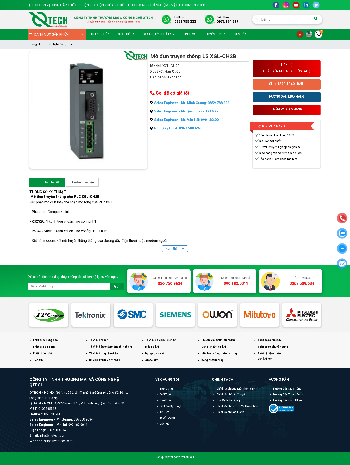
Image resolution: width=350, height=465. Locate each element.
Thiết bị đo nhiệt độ (270, 340)
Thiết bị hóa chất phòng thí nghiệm (110, 346)
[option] (49, 315)
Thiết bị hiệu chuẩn (269, 353)
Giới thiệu (166, 394)
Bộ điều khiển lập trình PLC (106, 360)
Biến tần (38, 360)
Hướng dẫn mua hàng (287, 388)
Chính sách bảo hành (230, 412)
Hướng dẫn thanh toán (288, 394)
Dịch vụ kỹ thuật (170, 406)
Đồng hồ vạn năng (212, 360)
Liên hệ (164, 423)
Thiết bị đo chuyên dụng (273, 346)
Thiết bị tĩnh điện (43, 353)
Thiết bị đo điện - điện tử (160, 340)
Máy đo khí (152, 346)
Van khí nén (265, 358)
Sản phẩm (166, 400)
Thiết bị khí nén (98, 340)
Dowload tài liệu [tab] (82, 182)
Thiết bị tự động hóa (59, 44)
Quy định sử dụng (228, 400)
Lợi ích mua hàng (271, 126)
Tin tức (164, 412)
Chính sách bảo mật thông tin (236, 388)
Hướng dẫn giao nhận (287, 400)
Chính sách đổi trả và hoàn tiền (237, 406)
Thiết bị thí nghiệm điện (103, 353)
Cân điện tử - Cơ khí (213, 346)
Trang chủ (35, 44)
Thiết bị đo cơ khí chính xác (218, 340)
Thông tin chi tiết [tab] (47, 182)
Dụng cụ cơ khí (154, 353)
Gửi (116, 286)
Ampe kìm (151, 360)
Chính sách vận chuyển (231, 394)
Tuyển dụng (167, 417)
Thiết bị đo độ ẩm (44, 346)
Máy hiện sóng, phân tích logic (220, 353)
